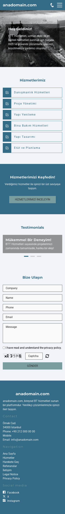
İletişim (7, 470)
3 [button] (39, 256)
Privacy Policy (11, 478)
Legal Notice (10, 474)
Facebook (13, 492)
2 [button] (32, 256)
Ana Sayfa (9, 453)
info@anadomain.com (24, 439)
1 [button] (26, 256)
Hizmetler (8, 457)
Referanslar (10, 466)
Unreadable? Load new (47, 356)
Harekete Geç (11, 462)
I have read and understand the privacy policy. (34, 347)
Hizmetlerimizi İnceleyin (32, 199)
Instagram (13, 500)
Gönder (32, 365)
